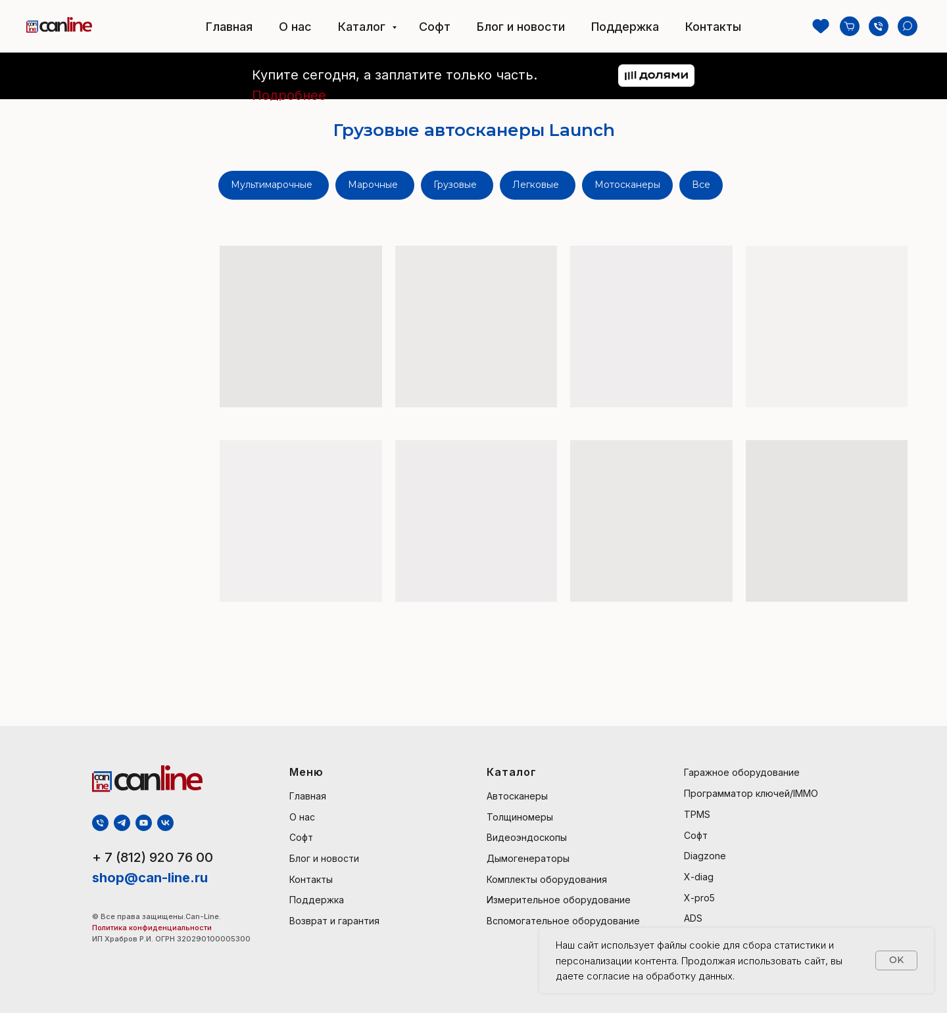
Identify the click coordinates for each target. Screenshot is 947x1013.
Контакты (713, 27)
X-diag (699, 876)
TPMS (697, 814)
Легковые (535, 185)
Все (701, 185)
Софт (434, 27)
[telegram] (122, 823)
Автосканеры (517, 795)
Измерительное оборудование (559, 899)
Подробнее (289, 95)
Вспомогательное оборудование (563, 920)
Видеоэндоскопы (527, 837)
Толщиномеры (520, 816)
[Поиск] (907, 26)
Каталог (363, 27)
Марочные (373, 185)
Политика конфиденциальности (153, 927)
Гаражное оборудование (742, 772)
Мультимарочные (271, 185)
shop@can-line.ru (150, 878)
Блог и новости (521, 27)
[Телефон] (878, 26)
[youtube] (143, 823)
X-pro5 (699, 897)
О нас (295, 27)
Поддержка (625, 27)
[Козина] (850, 26)
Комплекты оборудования (547, 879)
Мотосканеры (627, 185)
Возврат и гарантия (334, 920)
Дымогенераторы (528, 858)
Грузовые (455, 185)
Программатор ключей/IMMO (751, 793)
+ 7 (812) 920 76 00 (152, 857)
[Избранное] (821, 26)
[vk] (165, 823)
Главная (229, 27)
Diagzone (705, 855)
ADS (693, 918)
